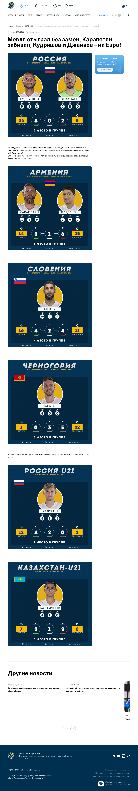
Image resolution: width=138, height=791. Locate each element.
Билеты (25, 6)
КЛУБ (30, 15)
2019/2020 (29, 26)
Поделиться (33, 32)
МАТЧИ (21, 15)
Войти (125, 6)
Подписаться (105, 69)
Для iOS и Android (112, 785)
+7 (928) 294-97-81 (15, 770)
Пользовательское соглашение (117, 770)
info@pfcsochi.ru (33, 770)
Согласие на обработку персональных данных (111, 776)
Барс (68, 6)
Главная (11, 26)
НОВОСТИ (12, 15)
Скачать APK (125, 785)
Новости (19, 26)
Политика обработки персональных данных (112, 773)
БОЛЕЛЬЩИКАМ (53, 15)
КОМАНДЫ (39, 15)
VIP (57, 6)
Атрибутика (42, 6)
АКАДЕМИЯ (67, 15)
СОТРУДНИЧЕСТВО (82, 15)
